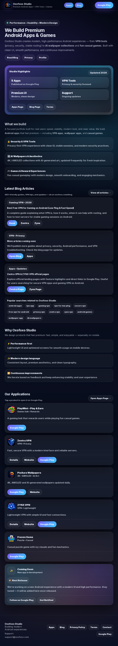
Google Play (104, 5)
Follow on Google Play (22, 600)
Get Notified (46, 600)
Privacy (28, 57)
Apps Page (17, 107)
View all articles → (101, 193)
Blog (79, 5)
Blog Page (34, 107)
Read (12, 223)
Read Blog (12, 57)
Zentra (25, 223)
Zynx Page (35, 289)
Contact (107, 627)
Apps (69, 5)
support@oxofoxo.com (17, 637)
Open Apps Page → (101, 398)
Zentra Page (16, 289)
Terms (49, 107)
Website (29, 460)
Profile (43, 57)
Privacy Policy (77, 627)
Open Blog (15, 256)
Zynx (37, 223)
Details (14, 460)
